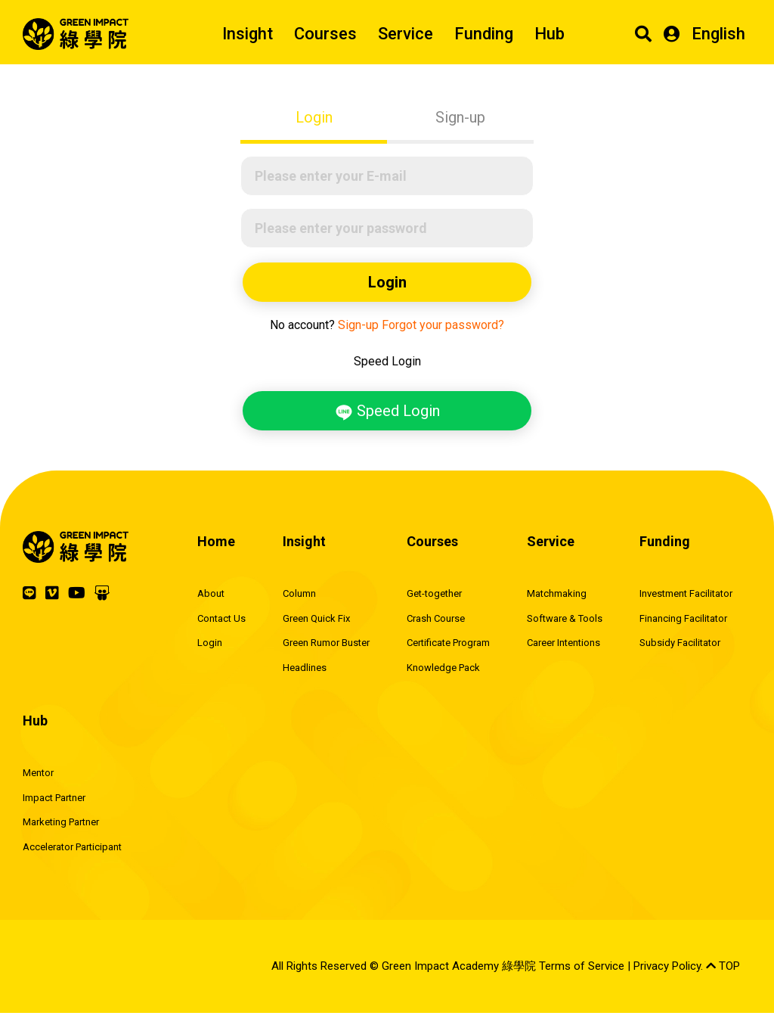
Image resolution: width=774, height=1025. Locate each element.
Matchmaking (557, 593)
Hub (549, 33)
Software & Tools (564, 618)
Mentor (38, 772)
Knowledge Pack (443, 667)
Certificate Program (448, 642)
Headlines (305, 667)
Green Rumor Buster (326, 642)
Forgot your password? (443, 325)
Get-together (434, 593)
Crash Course (436, 618)
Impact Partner (54, 797)
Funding (483, 33)
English (718, 33)
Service (405, 33)
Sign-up (460, 117)
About (210, 593)
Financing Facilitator (683, 618)
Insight (247, 33)
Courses (325, 33)
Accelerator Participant (72, 847)
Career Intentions (563, 642)
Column (299, 593)
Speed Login (387, 411)
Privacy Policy (667, 966)
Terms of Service (581, 966)
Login (314, 117)
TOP (723, 966)
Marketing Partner (61, 822)
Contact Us (221, 618)
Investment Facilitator (685, 593)
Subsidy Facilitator (679, 642)
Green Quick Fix (316, 618)
